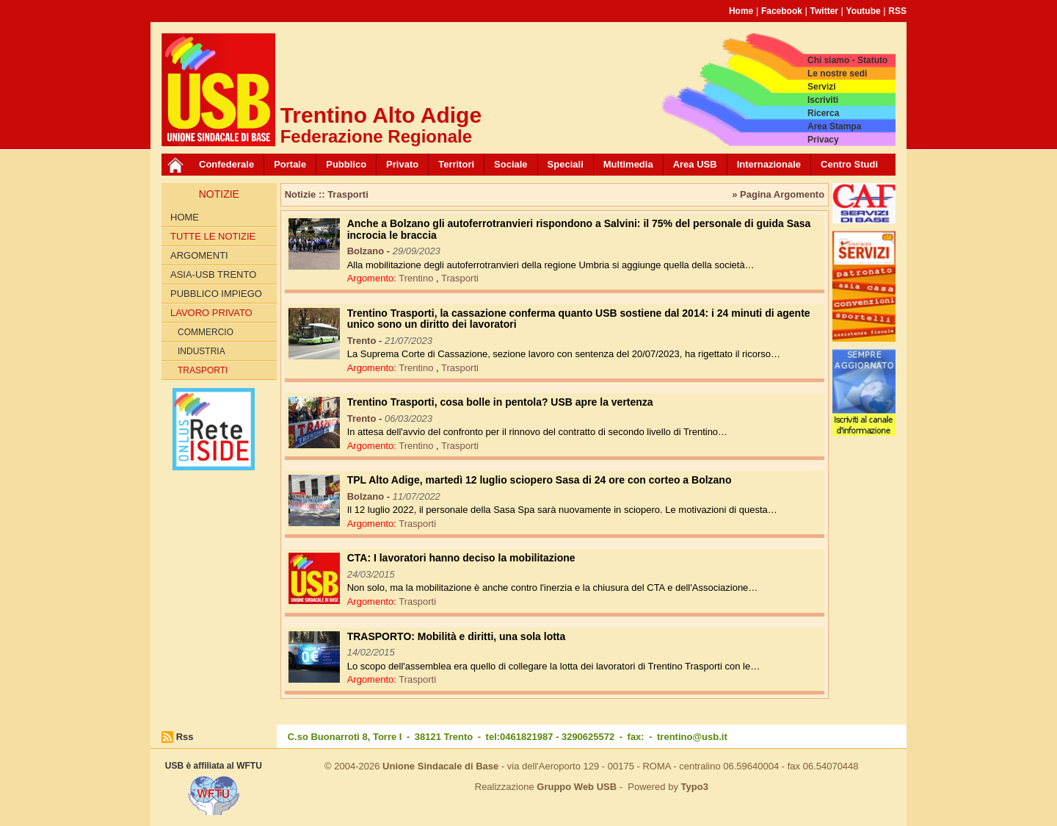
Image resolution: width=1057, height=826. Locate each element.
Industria (201, 351)
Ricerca (823, 113)
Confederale (226, 164)
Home (741, 11)
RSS (897, 11)
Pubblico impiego (216, 293)
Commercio (205, 332)
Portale (290, 164)
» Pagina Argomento (778, 194)
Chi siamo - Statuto (847, 60)
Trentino (417, 278)
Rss (185, 736)
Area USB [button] (695, 164)
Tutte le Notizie (212, 236)
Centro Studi (849, 164)
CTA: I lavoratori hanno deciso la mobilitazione (461, 558)
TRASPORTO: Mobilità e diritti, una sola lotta (456, 636)
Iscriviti (822, 100)
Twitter (824, 11)
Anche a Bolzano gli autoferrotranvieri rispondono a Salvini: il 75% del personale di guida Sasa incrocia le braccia (579, 229)
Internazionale (769, 164)
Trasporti (203, 370)
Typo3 (694, 786)
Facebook (781, 11)
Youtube (863, 11)
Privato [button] (402, 164)
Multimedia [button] (628, 164)
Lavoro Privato (211, 312)
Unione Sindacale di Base (440, 766)
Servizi (821, 87)
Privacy (823, 139)
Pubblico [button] (346, 164)
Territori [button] (456, 164)
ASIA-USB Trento (213, 274)
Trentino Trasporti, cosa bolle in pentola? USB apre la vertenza (500, 402)
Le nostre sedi (837, 73)
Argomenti (199, 255)
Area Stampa (834, 126)
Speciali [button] (566, 164)
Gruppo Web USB (577, 786)
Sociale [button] (511, 164)
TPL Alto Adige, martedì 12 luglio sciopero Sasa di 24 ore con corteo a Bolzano (539, 480)
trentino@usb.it (692, 736)
